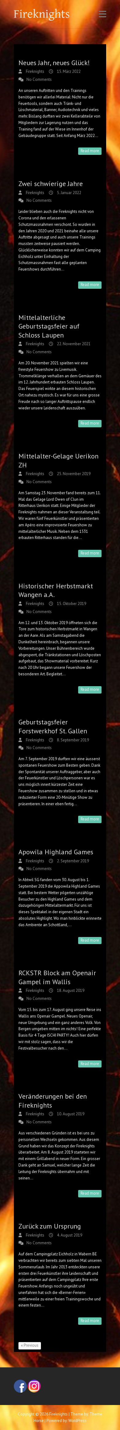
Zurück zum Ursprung (49, 1226)
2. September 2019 (72, 861)
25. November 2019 (73, 473)
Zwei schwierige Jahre (50, 183)
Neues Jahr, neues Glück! (54, 62)
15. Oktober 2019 (71, 603)
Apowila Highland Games (55, 852)
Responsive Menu (102, 14)
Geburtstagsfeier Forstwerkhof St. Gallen (52, 726)
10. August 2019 (70, 1114)
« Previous (29, 1345)
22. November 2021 (73, 343)
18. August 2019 (70, 990)
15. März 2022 (68, 71)
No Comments (39, 79)
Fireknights (34, 71)
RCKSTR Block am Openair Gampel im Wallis (57, 977)
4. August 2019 (69, 1235)
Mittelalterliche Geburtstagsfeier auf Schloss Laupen (48, 326)
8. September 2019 (72, 740)
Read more (90, 150)
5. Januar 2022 (68, 192)
